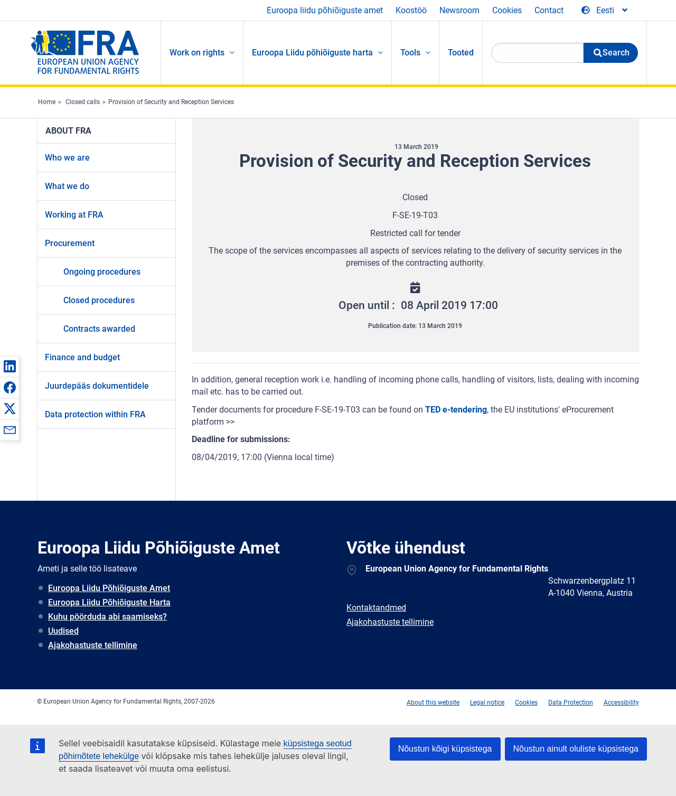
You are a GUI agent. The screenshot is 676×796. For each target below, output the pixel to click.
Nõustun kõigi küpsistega (445, 748)
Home (46, 102)
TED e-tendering (456, 410)
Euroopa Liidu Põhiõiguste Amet (109, 588)
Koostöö (411, 10)
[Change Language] (605, 10)
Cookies (507, 10)
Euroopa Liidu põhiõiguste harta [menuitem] (312, 53)
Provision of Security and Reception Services (171, 102)
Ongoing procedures (101, 272)
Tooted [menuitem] (461, 53)
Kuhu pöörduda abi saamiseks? (107, 617)
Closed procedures (99, 300)
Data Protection (570, 702)
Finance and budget (82, 357)
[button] (9, 366)
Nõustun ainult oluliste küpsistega (576, 748)
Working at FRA (74, 215)
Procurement (70, 243)
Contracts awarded (99, 329)
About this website (433, 702)
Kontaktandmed (376, 608)
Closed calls (82, 102)
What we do (67, 186)
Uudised (63, 631)
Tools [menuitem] (410, 53)
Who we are (67, 158)
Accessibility (621, 702)
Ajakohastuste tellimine (92, 645)
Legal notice (487, 702)
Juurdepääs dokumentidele (97, 386)
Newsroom (459, 10)
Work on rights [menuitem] (197, 53)
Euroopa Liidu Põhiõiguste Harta (109, 602)
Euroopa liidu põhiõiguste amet (325, 10)
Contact (549, 10)
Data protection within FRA (95, 414)
